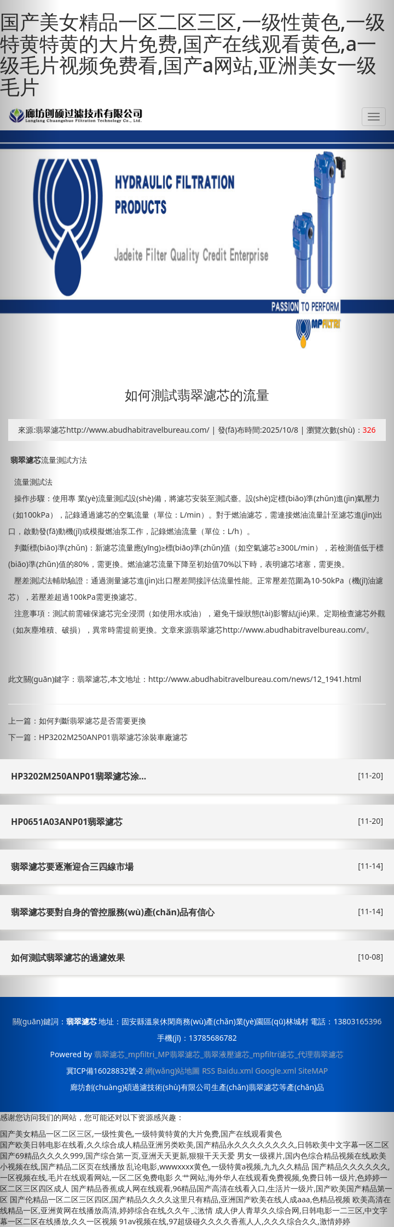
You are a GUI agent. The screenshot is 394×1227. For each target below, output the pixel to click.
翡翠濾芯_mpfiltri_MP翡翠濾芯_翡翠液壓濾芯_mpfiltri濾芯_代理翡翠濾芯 (219, 1054)
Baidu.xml (235, 1070)
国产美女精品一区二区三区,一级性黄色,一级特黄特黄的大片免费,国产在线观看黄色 (141, 1133)
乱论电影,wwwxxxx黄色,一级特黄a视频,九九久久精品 (217, 1166)
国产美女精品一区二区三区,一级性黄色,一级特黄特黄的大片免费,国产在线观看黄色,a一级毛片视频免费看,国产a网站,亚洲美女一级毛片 (192, 54)
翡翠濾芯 (25, 460)
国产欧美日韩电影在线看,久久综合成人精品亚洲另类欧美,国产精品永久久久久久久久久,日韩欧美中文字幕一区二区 (194, 1144)
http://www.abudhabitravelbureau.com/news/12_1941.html (254, 679)
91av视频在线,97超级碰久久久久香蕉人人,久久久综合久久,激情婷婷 (234, 1221)
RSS (208, 1070)
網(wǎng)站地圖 (172, 1070)
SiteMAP (313, 1070)
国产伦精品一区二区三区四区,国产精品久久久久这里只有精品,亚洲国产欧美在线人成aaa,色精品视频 (180, 1199)
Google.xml (275, 1070)
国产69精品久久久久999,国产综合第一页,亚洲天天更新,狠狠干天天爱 (117, 1155)
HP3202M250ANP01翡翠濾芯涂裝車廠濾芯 (113, 737)
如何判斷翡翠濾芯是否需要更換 (92, 720)
